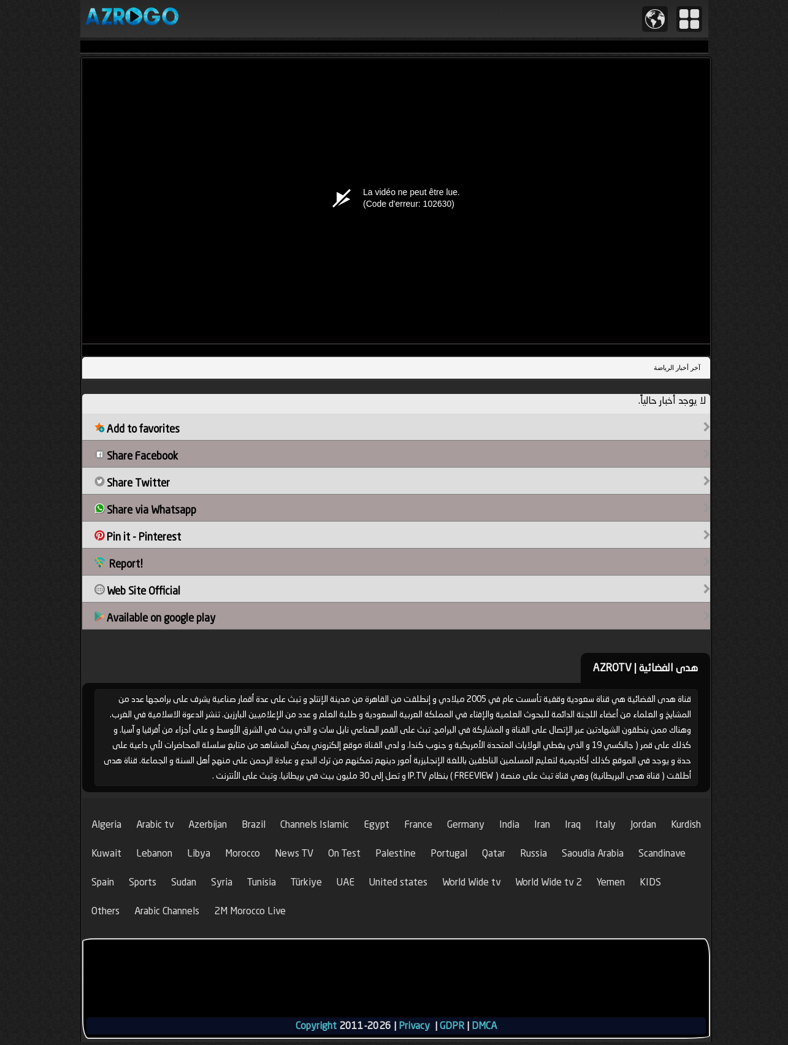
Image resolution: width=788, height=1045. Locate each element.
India (509, 824)
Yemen (611, 882)
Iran (542, 824)
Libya (198, 853)
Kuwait (106, 853)
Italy (605, 824)
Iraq (573, 824)
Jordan (643, 824)
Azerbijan (207, 824)
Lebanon (154, 853)
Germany (465, 824)
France (418, 824)
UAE (345, 882)
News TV (294, 853)
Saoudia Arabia (593, 853)
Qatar (493, 853)
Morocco (242, 853)
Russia (533, 853)
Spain (102, 882)
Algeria (106, 824)
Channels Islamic (314, 824)
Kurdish (686, 824)
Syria (221, 882)
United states (398, 882)
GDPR (452, 1025)
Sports (142, 882)
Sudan (183, 882)
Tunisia (261, 882)
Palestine (395, 853)
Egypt (376, 824)
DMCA (484, 1025)
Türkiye (306, 882)
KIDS (650, 882)
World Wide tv (471, 882)
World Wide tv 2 (548, 882)
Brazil (254, 824)
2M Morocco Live (250, 911)
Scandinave (662, 853)
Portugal (448, 853)
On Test (344, 853)
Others (105, 911)
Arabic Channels (166, 911)
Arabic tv (155, 824)
